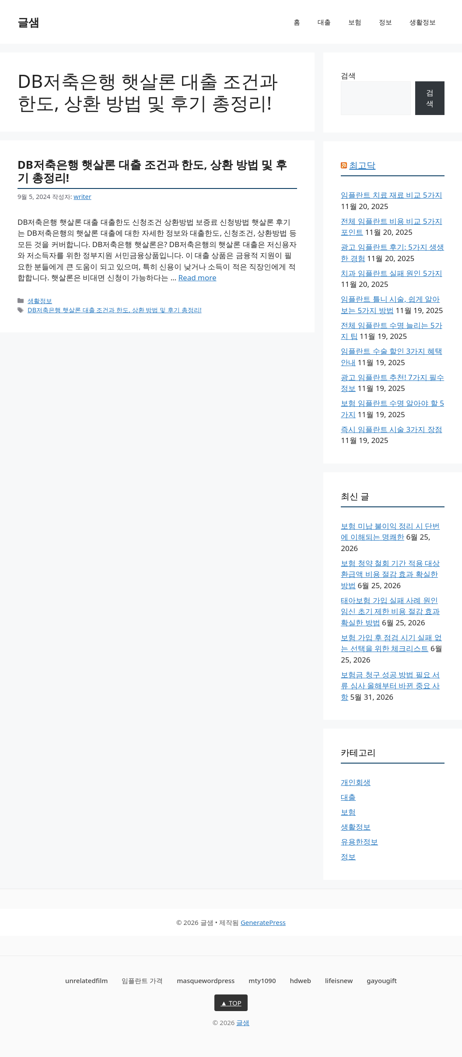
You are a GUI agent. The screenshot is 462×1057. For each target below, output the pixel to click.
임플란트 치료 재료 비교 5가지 (391, 195)
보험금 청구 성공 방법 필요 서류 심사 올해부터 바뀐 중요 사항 (390, 686)
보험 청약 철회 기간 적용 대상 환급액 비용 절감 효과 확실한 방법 (390, 574)
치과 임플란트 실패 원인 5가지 (391, 273)
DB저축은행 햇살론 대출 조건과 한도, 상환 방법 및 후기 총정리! (152, 171)
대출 (324, 21)
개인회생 (356, 782)
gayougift (382, 980)
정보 (385, 21)
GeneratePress (263, 922)
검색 (348, 75)
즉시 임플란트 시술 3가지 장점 (391, 429)
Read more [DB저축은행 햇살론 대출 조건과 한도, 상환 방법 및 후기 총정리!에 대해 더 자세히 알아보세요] (197, 277)
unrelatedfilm (86, 980)
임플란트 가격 (142, 980)
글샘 (28, 21)
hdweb (300, 980)
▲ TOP (231, 1002)
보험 (354, 21)
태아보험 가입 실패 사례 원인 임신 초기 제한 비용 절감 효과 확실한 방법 (390, 611)
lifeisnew (339, 980)
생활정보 (423, 21)
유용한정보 (359, 842)
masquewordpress (205, 980)
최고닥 (362, 165)
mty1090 (262, 980)
